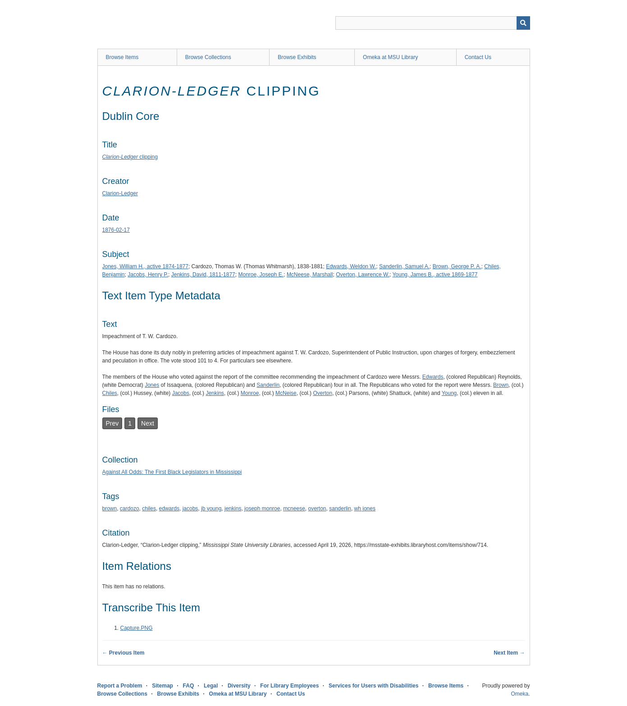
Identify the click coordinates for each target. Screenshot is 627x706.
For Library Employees (289, 686)
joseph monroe (262, 508)
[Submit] (523, 23)
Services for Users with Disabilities (373, 686)
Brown (500, 385)
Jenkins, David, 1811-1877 (203, 274)
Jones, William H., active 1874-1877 (145, 266)
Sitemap (162, 686)
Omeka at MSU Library (390, 57)
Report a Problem (119, 686)
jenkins (232, 508)
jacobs (190, 508)
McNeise (286, 393)
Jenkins (215, 393)
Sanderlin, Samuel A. (404, 266)
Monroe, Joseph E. (261, 274)
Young (449, 393)
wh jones (364, 508)
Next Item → (509, 653)
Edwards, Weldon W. (351, 266)
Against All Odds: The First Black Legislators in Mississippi (172, 472)
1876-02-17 (116, 230)
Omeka (519, 694)
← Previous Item (123, 653)
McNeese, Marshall (310, 274)
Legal (211, 686)
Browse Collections (208, 57)
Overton (322, 393)
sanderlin (340, 508)
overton (317, 508)
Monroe (250, 393)
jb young (211, 508)
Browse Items (122, 57)
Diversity (239, 686)
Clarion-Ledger (120, 193)
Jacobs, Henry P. (148, 274)
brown (109, 508)
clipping (130, 157)
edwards (169, 508)
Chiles (109, 393)
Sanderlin (267, 385)
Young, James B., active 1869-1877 (434, 274)
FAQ (188, 686)
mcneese (294, 508)
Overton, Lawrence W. (362, 274)
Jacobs (180, 393)
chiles (149, 508)
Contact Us (478, 57)
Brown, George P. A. (457, 266)
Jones (152, 385)
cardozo (129, 508)
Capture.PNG (136, 628)
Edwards (433, 377)
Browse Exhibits (297, 57)
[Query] (432, 23)
